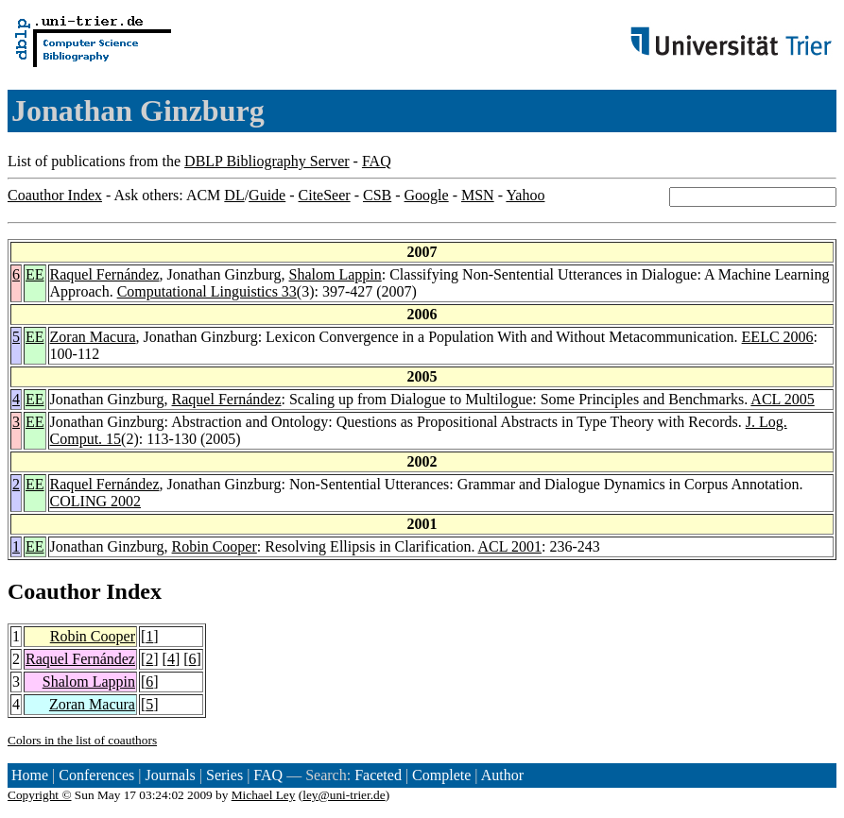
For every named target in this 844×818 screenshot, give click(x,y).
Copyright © (40, 795)
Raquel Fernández (105, 274)
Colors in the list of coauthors (82, 740)
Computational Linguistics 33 (207, 291)
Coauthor (54, 591)
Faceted (378, 775)
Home (29, 775)
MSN (477, 195)
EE (35, 274)
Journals (170, 775)
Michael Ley (264, 795)
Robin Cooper (214, 546)
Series (224, 775)
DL (234, 195)
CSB (377, 195)
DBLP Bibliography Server (267, 161)
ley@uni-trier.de (343, 795)
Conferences (96, 775)
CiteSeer (325, 195)
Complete (441, 775)
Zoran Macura (93, 337)
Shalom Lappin (335, 274)
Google (427, 195)
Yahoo (525, 195)
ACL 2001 (510, 546)
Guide (267, 195)
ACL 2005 (782, 399)
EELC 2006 (778, 337)
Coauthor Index (55, 195)
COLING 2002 (95, 501)
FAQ (376, 161)
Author (502, 775)
